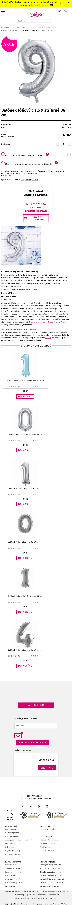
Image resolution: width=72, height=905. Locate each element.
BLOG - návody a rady (13, 883)
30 (34, 2)
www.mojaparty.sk (32, 891)
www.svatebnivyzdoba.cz (54, 891)
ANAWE (64, 904)
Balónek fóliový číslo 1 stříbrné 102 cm (25, 596)
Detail (36, 387)
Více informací (7, 176)
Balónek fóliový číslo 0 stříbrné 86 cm (25, 434)
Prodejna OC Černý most (51, 886)
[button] (25, 396)
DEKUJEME (28, 2)
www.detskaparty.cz (21, 895)
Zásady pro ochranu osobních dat (18, 840)
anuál (18, 879)
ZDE (52, 5)
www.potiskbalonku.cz (25, 898)
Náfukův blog (36, 705)
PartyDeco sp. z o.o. (29, 180)
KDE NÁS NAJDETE (47, 862)
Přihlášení (60, 11)
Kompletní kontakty (48, 829)
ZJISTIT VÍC (47, 767)
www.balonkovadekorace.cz (46, 895)
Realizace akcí (45, 847)
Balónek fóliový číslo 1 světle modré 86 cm (25, 380)
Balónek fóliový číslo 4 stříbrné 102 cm (25, 650)
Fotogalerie (10, 886)
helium (48, 338)
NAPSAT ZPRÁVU (38, 218)
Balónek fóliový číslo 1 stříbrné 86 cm (25, 488)
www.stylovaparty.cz (47, 898)
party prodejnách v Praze (42, 322)
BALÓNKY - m (10, 879)
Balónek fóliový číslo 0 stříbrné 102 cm (25, 542)
